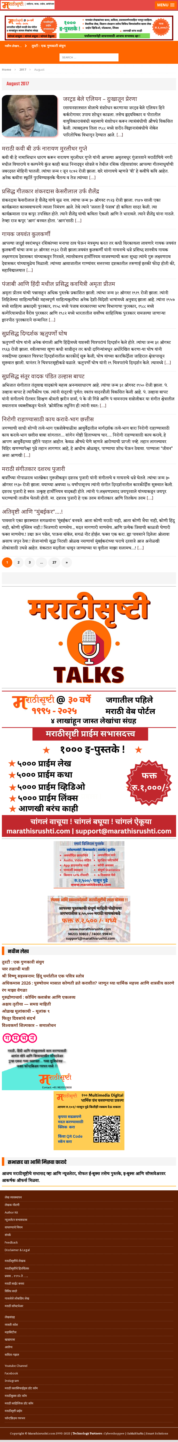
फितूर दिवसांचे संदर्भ (18, 1018)
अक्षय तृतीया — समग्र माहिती (26, 1004)
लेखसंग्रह (10, 1317)
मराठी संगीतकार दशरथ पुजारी (33, 469)
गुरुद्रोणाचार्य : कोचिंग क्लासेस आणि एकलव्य (38, 997)
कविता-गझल (12, 1354)
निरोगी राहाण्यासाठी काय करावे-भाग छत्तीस (48, 419)
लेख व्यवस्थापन (13, 1197)
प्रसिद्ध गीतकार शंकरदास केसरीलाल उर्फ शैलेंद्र (50, 191)
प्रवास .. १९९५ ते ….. (16, 1276)
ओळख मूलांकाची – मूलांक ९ (26, 1011)
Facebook (11, 1373)
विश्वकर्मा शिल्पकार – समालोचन (29, 1025)
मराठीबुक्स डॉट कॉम (16, 1396)
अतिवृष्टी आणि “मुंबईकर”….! (32, 511)
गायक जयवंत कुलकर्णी (26, 234)
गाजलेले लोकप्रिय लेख (17, 1298)
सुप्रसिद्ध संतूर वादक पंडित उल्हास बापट (43, 376)
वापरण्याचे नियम (14, 1227)
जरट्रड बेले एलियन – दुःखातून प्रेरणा (100, 99)
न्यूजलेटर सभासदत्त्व (16, 1220)
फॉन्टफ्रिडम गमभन (15, 1418)
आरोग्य (9, 1347)
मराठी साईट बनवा (14, 1283)
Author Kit (11, 1212)
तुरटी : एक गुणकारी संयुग (23, 962)
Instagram (12, 1380)
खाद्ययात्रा (10, 1339)
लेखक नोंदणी (12, 1205)
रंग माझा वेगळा (14, 990)
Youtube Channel (16, 1366)
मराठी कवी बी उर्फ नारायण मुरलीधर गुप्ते (44, 148)
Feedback (11, 1242)
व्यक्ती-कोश (11, 1324)
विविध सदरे (11, 1291)
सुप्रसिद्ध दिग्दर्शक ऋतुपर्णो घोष (34, 333)
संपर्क (8, 1235)
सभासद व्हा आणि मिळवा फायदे (37, 1162)
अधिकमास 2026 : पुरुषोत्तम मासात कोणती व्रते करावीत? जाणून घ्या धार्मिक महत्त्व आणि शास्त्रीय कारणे (88, 983)
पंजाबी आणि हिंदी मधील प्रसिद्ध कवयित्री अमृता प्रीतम (58, 284)
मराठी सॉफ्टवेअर (14, 1306)
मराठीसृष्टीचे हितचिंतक (17, 1268)
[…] (119, 135)
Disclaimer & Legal (17, 1250)
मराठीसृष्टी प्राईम (13, 1411)
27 (54, 562)
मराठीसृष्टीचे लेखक (15, 1261)
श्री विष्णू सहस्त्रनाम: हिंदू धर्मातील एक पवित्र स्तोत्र (43, 976)
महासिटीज (11, 1332)
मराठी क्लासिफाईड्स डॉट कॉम (21, 1388)
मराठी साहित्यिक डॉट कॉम (19, 1403)
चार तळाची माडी (16, 969)
